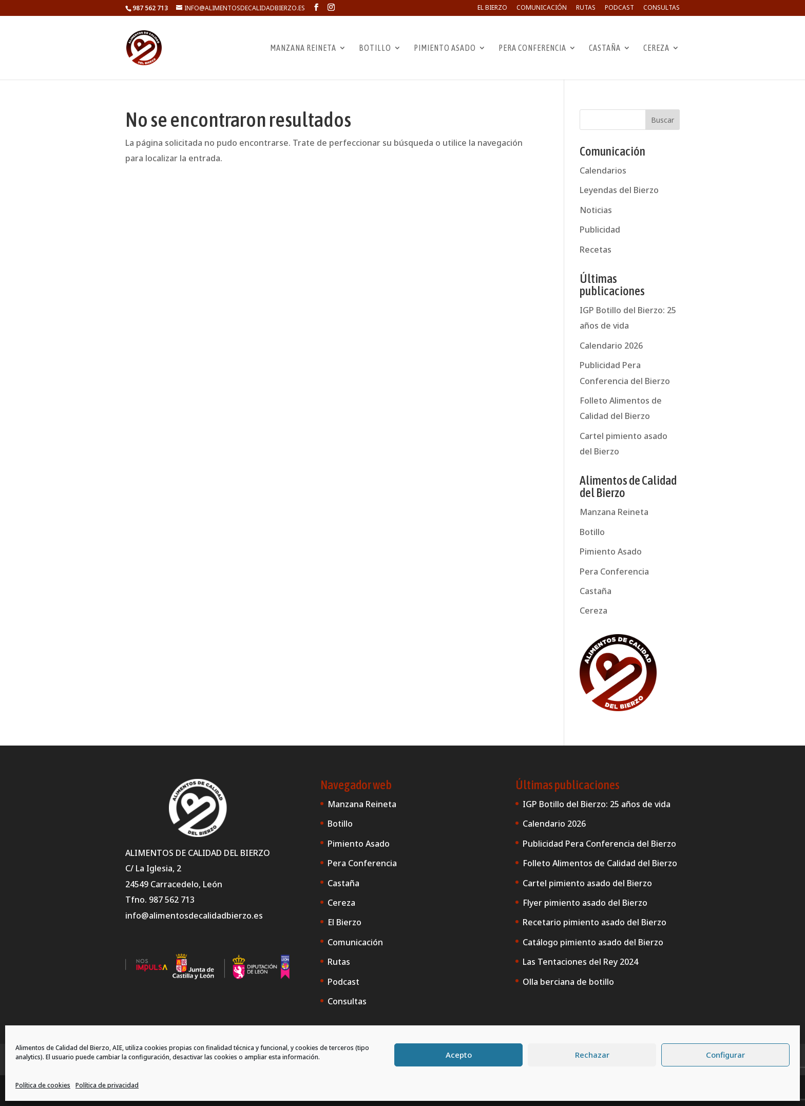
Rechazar (592, 1055)
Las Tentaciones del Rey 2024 (580, 961)
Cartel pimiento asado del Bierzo (587, 883)
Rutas (586, 8)
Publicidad (600, 229)
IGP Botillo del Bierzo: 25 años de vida (596, 804)
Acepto (459, 1055)
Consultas (661, 8)
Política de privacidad (107, 1085)
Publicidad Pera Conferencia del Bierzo (599, 843)
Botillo (375, 48)
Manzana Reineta (303, 48)
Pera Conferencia (532, 48)
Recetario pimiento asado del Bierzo (594, 922)
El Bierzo (492, 8)
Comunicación (541, 8)
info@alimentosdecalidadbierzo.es (194, 915)
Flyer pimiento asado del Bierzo (585, 902)
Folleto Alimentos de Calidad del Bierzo (600, 863)
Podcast (619, 8)
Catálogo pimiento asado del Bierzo (593, 942)
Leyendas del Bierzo (619, 190)
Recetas (595, 249)
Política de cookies (42, 1085)
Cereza (656, 48)
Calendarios (603, 170)
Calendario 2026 (611, 345)
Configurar (725, 1055)
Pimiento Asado (445, 48)
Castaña (605, 48)
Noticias (596, 210)
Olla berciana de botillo (568, 981)
